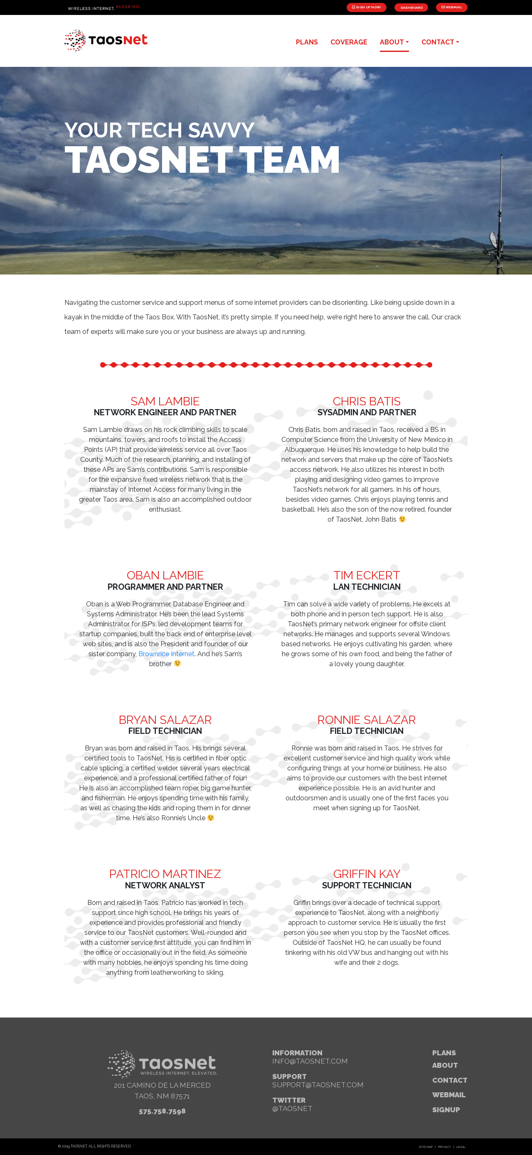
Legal (461, 1147)
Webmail (451, 7)
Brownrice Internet (166, 654)
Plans (444, 1053)
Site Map (426, 1147)
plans (307, 42)
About (445, 1065)
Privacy (444, 1147)
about (392, 42)
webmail (449, 1095)
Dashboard (411, 7)
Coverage (348, 42)
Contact (450, 1080)
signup (446, 1110)
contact (437, 42)
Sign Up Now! (366, 7)
